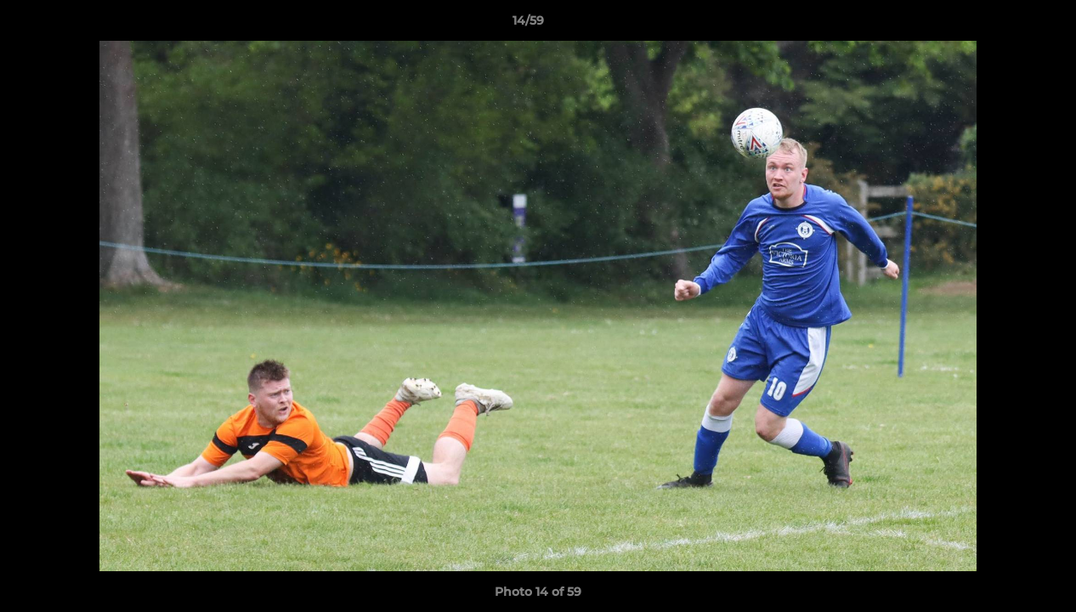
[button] (1004, 24)
